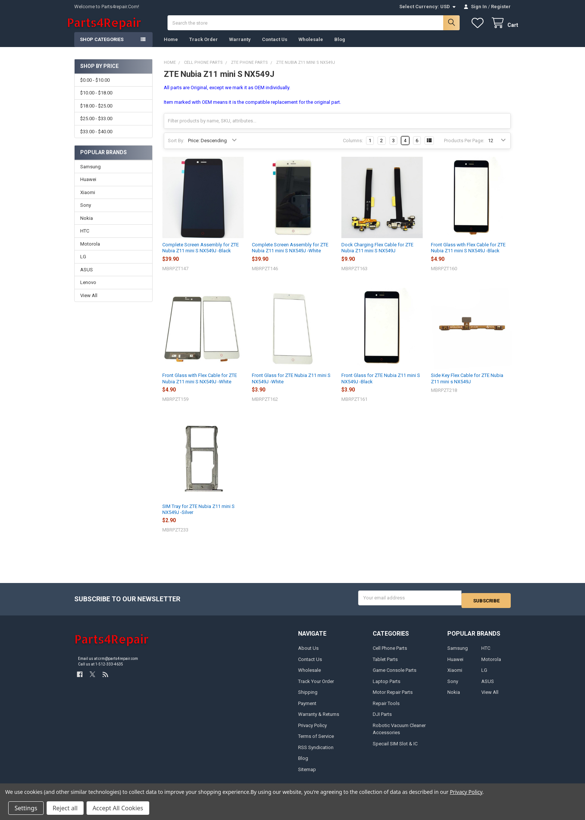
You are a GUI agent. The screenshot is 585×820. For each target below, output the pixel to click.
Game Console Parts (394, 675)
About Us (308, 653)
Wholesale (310, 47)
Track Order (203, 47)
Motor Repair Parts (393, 697)
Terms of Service (316, 741)
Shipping (307, 697)
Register (501, 6)
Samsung (90, 174)
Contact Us (274, 47)
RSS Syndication (316, 752)
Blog (339, 47)
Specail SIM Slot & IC (395, 748)
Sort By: (176, 148)
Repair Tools (386, 708)
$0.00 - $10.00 (95, 87)
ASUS (86, 277)
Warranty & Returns (318, 719)
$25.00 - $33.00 (96, 126)
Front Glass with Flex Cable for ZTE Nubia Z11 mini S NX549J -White (199, 386)
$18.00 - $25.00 (96, 113)
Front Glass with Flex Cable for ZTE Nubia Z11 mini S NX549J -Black (468, 255)
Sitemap (307, 774)
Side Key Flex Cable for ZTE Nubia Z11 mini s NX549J (467, 386)
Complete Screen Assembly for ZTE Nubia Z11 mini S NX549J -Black (200, 255)
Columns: (353, 148)
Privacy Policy (312, 730)
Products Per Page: (464, 148)
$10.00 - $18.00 (96, 100)
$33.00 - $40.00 (96, 138)
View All (88, 303)
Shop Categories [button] (101, 47)
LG (83, 264)
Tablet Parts (385, 664)
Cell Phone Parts (390, 653)
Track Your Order (316, 686)
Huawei (88, 187)
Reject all (65, 808)
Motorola (90, 251)
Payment (307, 708)
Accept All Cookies (118, 808)
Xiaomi (87, 200)
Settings (26, 808)
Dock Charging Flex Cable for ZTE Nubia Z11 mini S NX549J (377, 255)
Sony (85, 212)
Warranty (240, 47)
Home (171, 47)
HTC (84, 238)
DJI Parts (382, 719)
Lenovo (88, 290)
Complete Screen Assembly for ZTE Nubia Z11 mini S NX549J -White (290, 255)
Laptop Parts (386, 686)
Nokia (86, 225)
